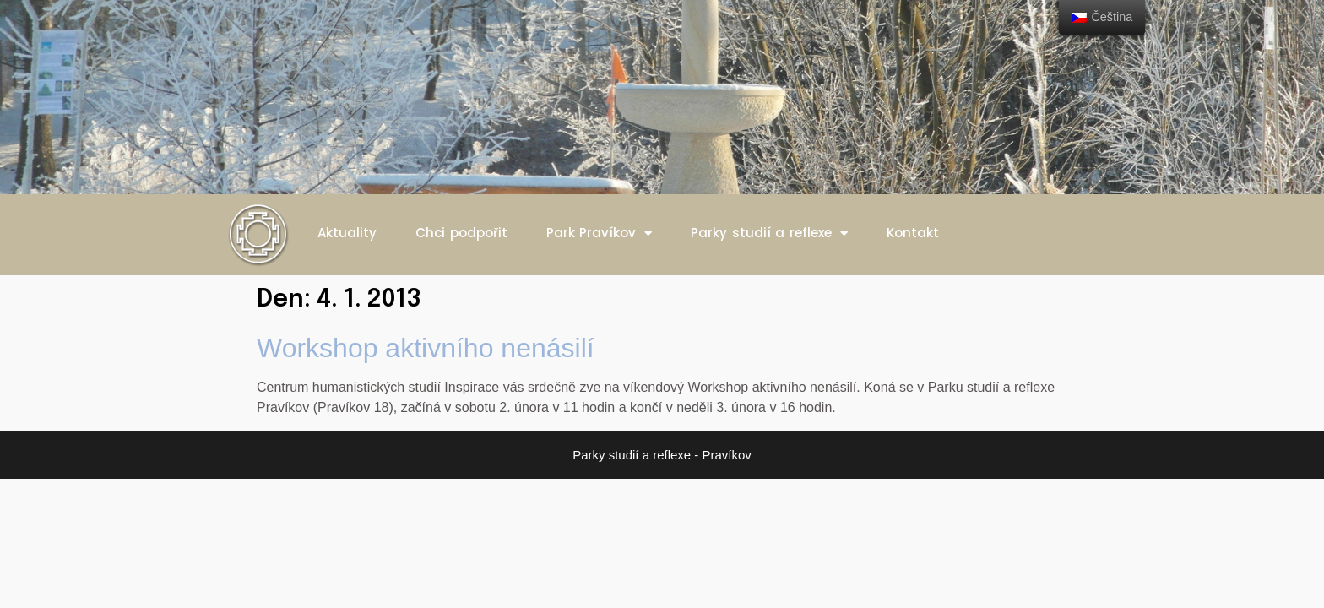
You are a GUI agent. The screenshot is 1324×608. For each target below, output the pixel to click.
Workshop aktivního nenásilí (425, 348)
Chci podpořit (461, 233)
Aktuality (347, 233)
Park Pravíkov (599, 233)
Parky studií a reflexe (769, 233)
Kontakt (913, 233)
